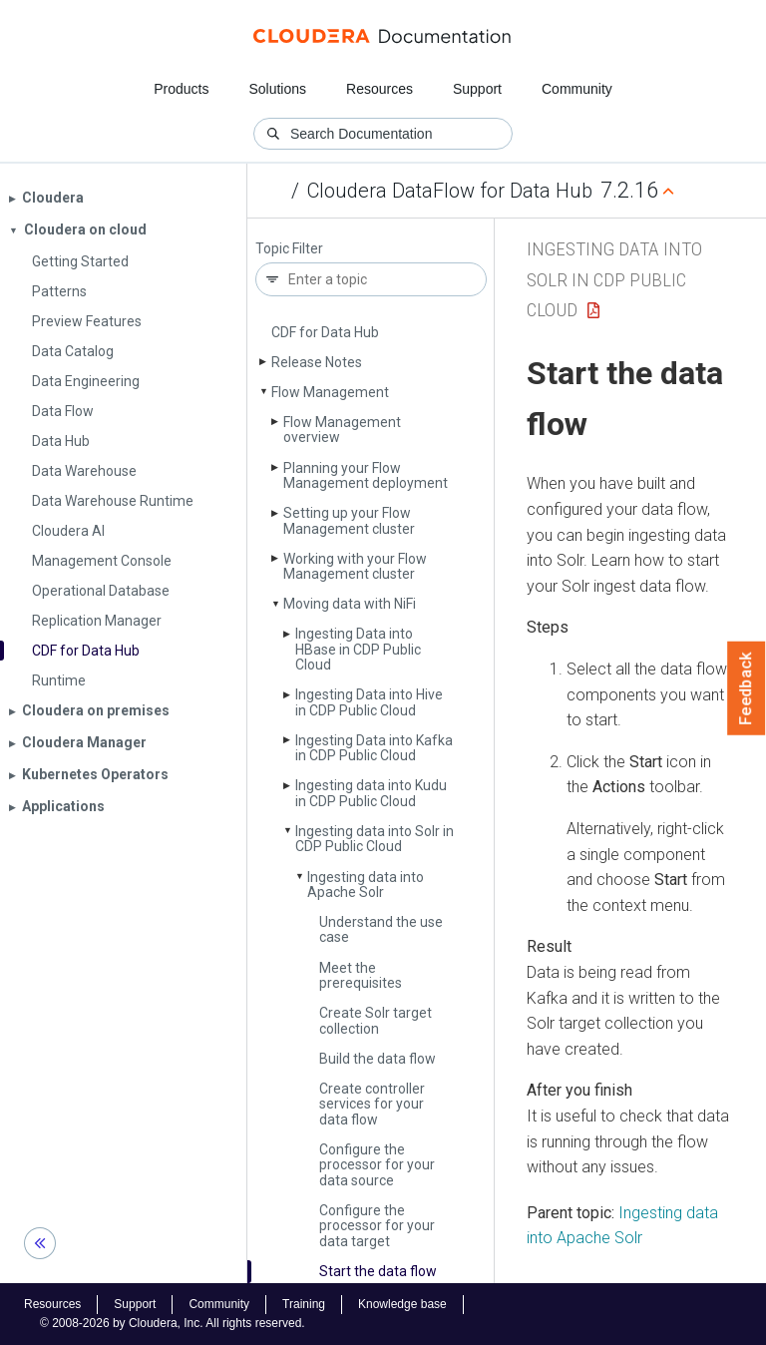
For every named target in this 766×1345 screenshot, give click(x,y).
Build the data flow (377, 1059)
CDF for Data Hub (325, 332)
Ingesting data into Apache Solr (365, 884)
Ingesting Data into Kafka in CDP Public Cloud (374, 747)
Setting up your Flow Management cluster (349, 520)
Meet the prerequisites (360, 975)
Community (577, 89)
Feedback (746, 688)
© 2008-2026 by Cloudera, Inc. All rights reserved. (172, 1323)
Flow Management (330, 392)
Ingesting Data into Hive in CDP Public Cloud (369, 701)
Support (477, 89)
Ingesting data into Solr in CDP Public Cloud (374, 838)
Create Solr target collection (375, 1020)
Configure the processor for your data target (377, 1225)
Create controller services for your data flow (372, 1104)
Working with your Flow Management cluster (355, 566)
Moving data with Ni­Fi (349, 604)
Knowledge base (402, 1304)
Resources (379, 89)
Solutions (277, 89)
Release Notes (316, 362)
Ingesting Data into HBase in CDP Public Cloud (358, 649)
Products (181, 89)
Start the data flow (378, 1271)
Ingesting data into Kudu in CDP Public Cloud (371, 792)
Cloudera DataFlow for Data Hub (449, 191)
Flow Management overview (342, 429)
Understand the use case (381, 929)
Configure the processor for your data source (377, 1164)
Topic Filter (289, 248)
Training (303, 1304)
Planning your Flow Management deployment (365, 475)
